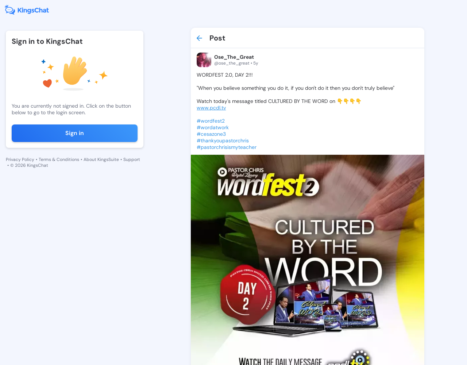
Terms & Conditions (59, 159)
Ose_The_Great (234, 57)
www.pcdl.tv (211, 107)
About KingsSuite (101, 159)
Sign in (74, 133)
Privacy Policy (20, 159)
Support (131, 159)
